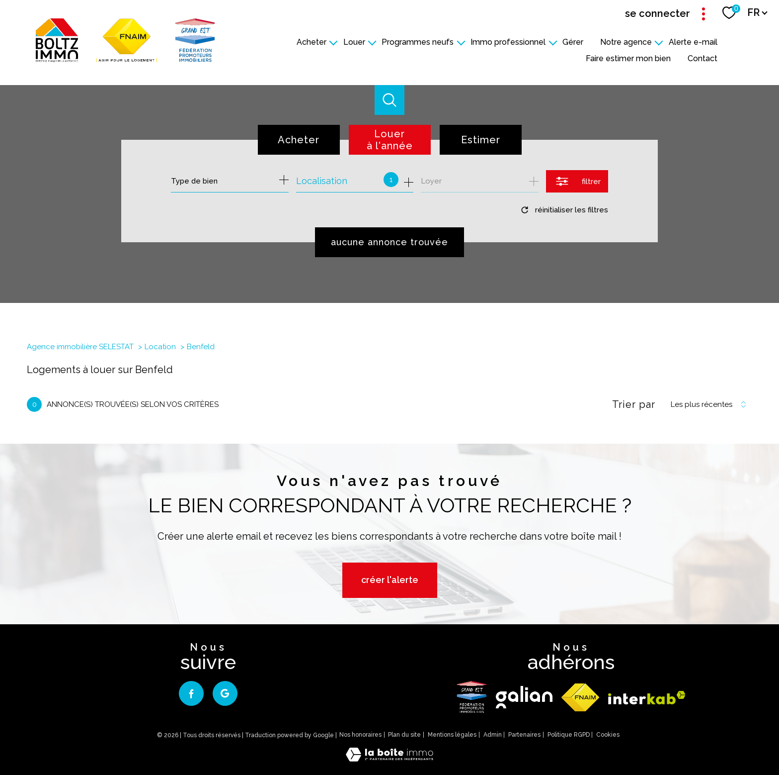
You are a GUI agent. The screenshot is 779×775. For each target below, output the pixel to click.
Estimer (480, 140)
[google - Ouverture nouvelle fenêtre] (225, 693)
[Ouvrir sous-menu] (333, 42)
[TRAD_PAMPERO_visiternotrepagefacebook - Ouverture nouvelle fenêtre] (191, 693)
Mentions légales (452, 734)
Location (160, 346)
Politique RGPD (568, 734)
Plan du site (404, 734)
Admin (492, 734)
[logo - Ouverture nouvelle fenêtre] (472, 697)
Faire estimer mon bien (628, 58)
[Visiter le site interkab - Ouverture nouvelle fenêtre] (647, 697)
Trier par (633, 404)
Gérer (572, 42)
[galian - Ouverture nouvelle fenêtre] (524, 697)
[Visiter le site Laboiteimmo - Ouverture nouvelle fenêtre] (389, 758)
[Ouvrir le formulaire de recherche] (577, 181)
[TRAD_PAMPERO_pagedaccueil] (125, 59)
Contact (702, 58)
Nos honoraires (360, 734)
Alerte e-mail (693, 42)
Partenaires (524, 734)
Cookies (608, 735)
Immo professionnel (507, 42)
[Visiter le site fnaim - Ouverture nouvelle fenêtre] (580, 697)
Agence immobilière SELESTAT (80, 346)
